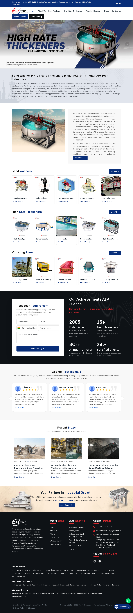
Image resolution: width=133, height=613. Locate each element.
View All (115, 171)
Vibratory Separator (110, 279)
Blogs (106, 11)
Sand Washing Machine (19, 198)
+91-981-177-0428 (28, 2)
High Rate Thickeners (74, 11)
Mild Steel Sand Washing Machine (54, 573)
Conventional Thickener (41, 239)
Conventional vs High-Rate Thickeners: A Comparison (63, 466)
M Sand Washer (108, 198)
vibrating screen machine (20, 280)
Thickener (115, 585)
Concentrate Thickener (85, 239)
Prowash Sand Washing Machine (87, 198)
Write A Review (55, 541)
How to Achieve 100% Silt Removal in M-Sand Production (28, 466)
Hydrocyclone (41, 198)
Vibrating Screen (94, 11)
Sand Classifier (110, 573)
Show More (19, 407)
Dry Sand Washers (32, 573)
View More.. (73, 549)
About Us (42, 11)
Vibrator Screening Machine (43, 280)
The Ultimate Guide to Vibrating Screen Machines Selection (103, 466)
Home (33, 11)
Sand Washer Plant (19, 576)
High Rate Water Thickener (109, 239)
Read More (80, 158)
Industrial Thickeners (62, 239)
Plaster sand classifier (94, 573)
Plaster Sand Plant (76, 573)
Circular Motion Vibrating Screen (65, 280)
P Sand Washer (18, 573)
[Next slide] (122, 398)
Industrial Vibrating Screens (88, 280)
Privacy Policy (55, 544)
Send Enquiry (20, 17)
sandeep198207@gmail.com (108, 531)
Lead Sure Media (40, 605)
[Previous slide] (11, 398)
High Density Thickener (18, 239)
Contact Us (116, 11)
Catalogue (36, 17)
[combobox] (21, 328)
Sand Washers (55, 11)
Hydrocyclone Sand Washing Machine (66, 198)
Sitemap (31, 608)
